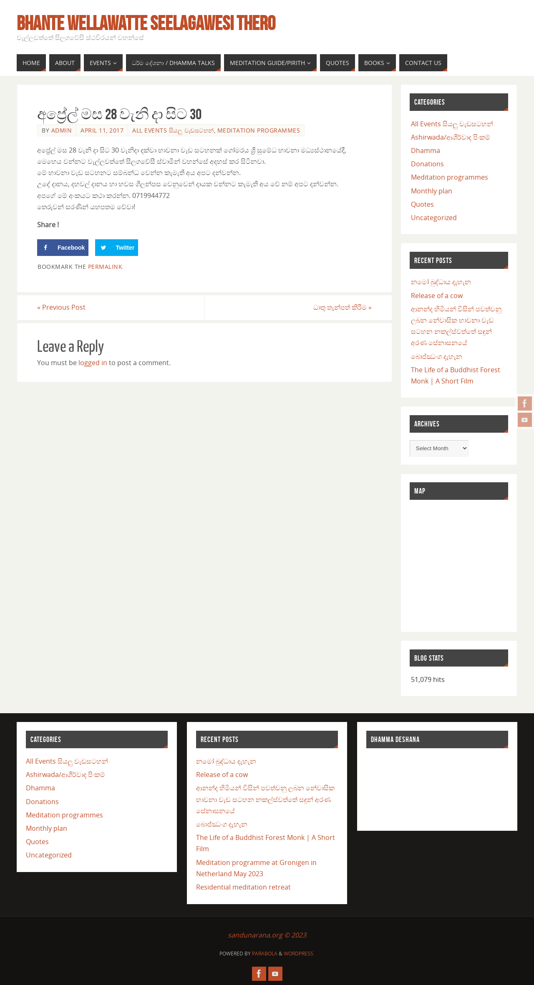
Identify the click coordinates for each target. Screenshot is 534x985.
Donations (427, 163)
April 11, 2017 (102, 130)
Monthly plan (431, 190)
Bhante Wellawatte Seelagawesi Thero (146, 23)
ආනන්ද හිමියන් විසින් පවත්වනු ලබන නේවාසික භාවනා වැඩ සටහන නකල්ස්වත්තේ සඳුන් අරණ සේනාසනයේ (265, 799)
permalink (105, 267)
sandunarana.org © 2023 (267, 935)
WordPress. (299, 953)
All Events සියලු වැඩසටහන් (173, 130)
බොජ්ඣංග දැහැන (436, 356)
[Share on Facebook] (62, 247)
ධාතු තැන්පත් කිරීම (342, 307)
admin (61, 130)
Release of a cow (437, 295)
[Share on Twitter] (116, 247)
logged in (92, 362)
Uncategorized (434, 217)
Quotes (422, 204)
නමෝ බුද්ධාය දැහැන (441, 281)
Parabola (264, 953)
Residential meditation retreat (243, 887)
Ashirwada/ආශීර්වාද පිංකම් (450, 137)
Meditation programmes (258, 130)
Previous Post (61, 307)
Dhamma (425, 150)
